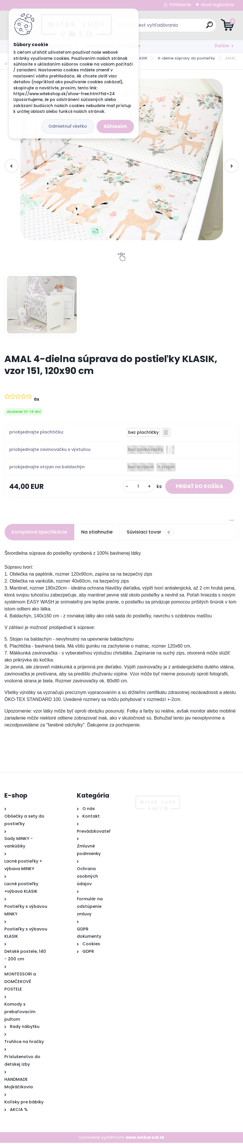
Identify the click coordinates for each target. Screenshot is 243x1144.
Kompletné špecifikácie (39, 533)
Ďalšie (222, 46)
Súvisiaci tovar (150, 533)
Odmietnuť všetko (67, 126)
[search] (191, 27)
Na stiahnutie (97, 533)
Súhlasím (115, 126)
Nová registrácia (217, 5)
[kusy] (134, 487)
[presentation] (11, 165)
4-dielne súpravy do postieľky (186, 58)
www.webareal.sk (145, 1138)
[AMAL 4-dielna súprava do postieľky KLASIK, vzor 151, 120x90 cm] (121, 159)
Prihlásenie (180, 5)
